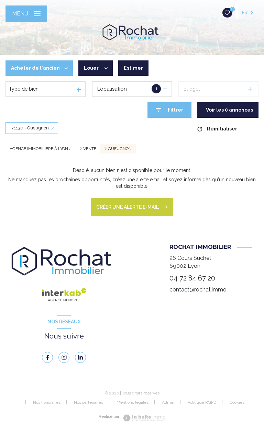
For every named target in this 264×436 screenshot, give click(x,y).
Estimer (133, 68)
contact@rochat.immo (198, 289)
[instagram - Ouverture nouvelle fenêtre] (63, 357)
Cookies (237, 402)
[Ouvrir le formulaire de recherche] (169, 110)
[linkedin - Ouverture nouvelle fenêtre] (80, 357)
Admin (168, 402)
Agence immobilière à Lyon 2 (41, 148)
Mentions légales (132, 402)
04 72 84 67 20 (192, 278)
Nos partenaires (88, 402)
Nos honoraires (46, 402)
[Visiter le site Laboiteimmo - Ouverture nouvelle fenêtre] (143, 418)
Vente (89, 149)
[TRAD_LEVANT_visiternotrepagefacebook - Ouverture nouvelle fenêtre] (47, 357)
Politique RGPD (202, 402)
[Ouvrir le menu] (26, 13)
